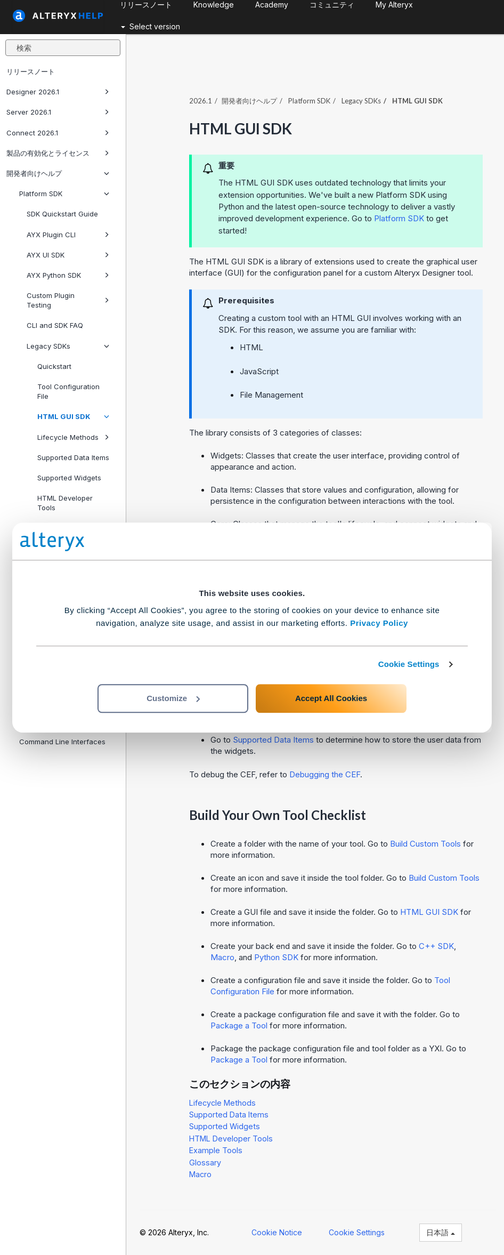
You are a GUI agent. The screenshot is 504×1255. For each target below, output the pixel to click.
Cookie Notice (276, 1232)
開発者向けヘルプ (57, 173)
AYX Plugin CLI (68, 234)
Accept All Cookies (331, 698)
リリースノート (30, 71)
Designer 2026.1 (57, 91)
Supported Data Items (73, 457)
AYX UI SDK (68, 255)
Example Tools (215, 1150)
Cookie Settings (409, 664)
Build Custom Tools (425, 844)
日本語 (440, 1232)
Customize (173, 698)
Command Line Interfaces (62, 741)
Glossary (205, 1162)
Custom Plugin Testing (68, 300)
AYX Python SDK (68, 275)
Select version (150, 26)
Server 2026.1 (57, 112)
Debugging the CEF (324, 774)
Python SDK (276, 957)
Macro (222, 957)
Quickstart (54, 366)
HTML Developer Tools (65, 503)
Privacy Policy (379, 623)
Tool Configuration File (68, 391)
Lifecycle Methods (73, 437)
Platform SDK (64, 193)
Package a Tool (238, 1025)
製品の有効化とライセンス (57, 153)
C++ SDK (436, 946)
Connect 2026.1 (57, 132)
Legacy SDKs (68, 346)
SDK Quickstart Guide (62, 214)
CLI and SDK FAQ (55, 325)
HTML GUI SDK (73, 416)
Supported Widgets (69, 477)
